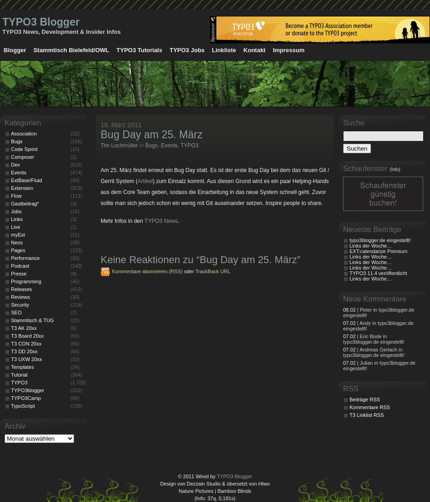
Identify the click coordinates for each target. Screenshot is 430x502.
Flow (16, 196)
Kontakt (254, 50)
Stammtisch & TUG (32, 320)
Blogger (15, 50)
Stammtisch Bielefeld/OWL (71, 50)
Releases (21, 289)
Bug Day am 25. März (152, 134)
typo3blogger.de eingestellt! (380, 240)
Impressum (288, 50)
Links (17, 219)
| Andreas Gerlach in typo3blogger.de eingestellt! (373, 352)
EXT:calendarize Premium (378, 251)
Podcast (20, 266)
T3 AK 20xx (24, 328)
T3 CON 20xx (26, 343)
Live (15, 227)
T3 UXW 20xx (26, 359)
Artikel (145, 181)
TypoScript (23, 406)
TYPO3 (190, 145)
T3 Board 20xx (27, 336)
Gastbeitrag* (25, 203)
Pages (18, 250)
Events (169, 145)
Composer (22, 157)
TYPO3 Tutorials (139, 50)
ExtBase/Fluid (26, 180)
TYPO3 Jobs (187, 50)
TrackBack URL (213, 271)
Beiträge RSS (364, 399)
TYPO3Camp (26, 398)
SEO (16, 312)
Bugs (151, 145)
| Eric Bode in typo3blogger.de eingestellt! (373, 339)
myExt (18, 235)
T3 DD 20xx (24, 351)
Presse (19, 273)
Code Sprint (24, 149)
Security (20, 305)
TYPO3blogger (27, 390)
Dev (15, 164)
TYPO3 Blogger (41, 22)
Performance (25, 258)
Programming (26, 281)
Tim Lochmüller (119, 145)
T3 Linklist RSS (366, 415)
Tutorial (19, 375)
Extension (22, 188)
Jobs (16, 211)
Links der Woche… (370, 245)
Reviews (20, 297)
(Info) (395, 169)
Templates (22, 367)
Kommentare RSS (369, 407)
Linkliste (224, 50)
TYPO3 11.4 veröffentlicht (378, 273)
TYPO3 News (161, 221)
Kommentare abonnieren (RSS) (147, 271)
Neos (17, 242)
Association (24, 133)
